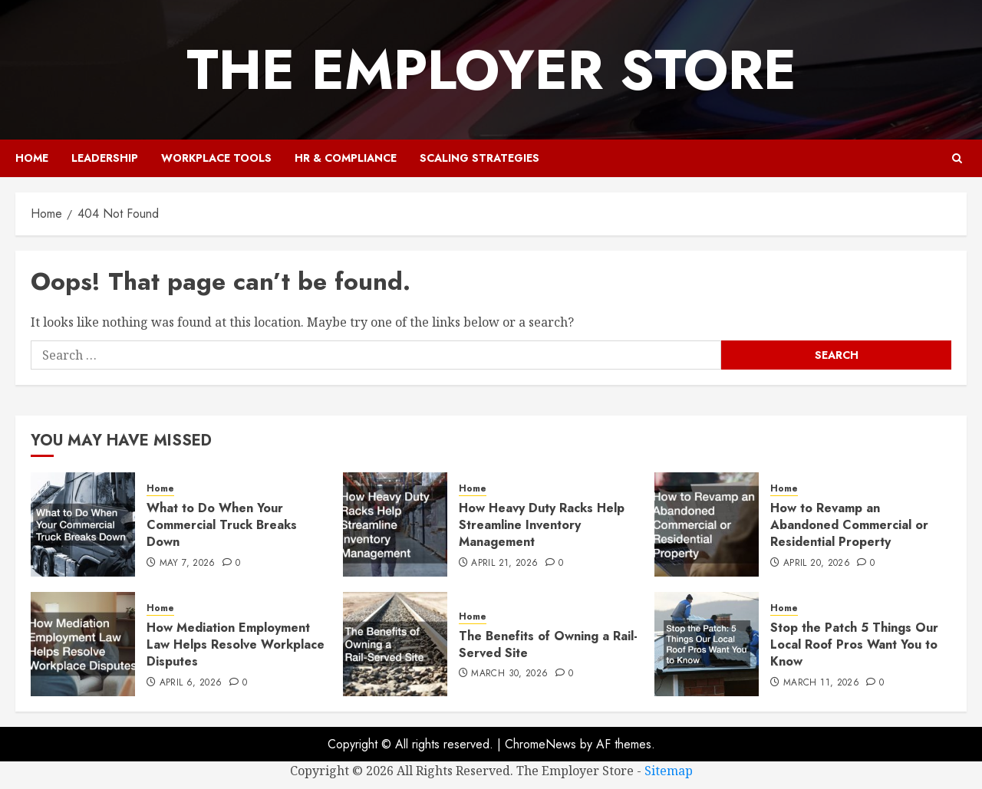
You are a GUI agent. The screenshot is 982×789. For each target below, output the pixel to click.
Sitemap (668, 770)
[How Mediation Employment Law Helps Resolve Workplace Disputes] (83, 644)
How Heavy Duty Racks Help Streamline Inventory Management (541, 525)
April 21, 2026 (504, 563)
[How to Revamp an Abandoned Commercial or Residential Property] (706, 524)
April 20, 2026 (816, 563)
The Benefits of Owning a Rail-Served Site (548, 644)
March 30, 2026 (509, 674)
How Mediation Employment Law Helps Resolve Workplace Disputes (236, 645)
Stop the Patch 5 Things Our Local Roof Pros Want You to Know (854, 645)
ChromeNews (540, 744)
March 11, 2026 (821, 683)
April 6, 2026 (191, 683)
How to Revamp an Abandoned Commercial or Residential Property (849, 525)
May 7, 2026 (188, 563)
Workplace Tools (216, 158)
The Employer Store (491, 70)
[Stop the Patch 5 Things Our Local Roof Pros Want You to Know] (706, 644)
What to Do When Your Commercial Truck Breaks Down (222, 525)
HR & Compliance (346, 158)
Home (31, 158)
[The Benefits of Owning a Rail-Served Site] (395, 644)
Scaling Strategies (479, 158)
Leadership (104, 158)
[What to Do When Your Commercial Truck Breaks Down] (83, 524)
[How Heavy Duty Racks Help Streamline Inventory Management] (395, 524)
